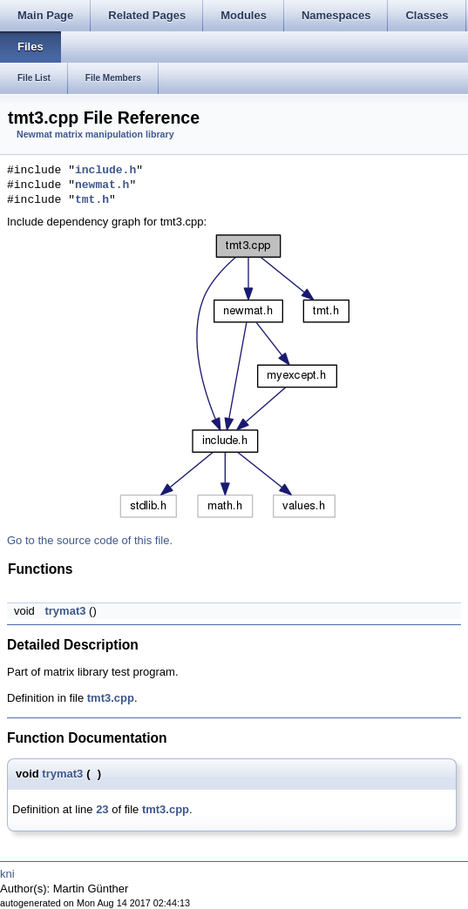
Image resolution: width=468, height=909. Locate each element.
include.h (105, 170)
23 (102, 809)
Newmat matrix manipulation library (95, 134)
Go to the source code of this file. (90, 540)
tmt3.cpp (110, 697)
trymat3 (64, 610)
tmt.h (92, 200)
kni (7, 873)
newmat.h (102, 185)
